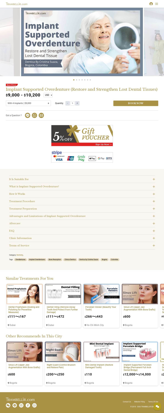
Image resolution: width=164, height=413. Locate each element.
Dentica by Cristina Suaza (88, 259)
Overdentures (20, 259)
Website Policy (139, 402)
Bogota (104, 259)
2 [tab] (76, 79)
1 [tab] (73, 79)
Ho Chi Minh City (95, 325)
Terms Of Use (153, 402)
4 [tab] (82, 79)
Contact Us (127, 402)
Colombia (114, 259)
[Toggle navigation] (156, 3)
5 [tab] (84, 79)
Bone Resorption (55, 259)
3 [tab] (79, 79)
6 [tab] (87, 79)
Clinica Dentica (70, 259)
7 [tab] (90, 79)
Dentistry (19, 255)
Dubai (13, 325)
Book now (135, 103)
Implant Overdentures (37, 259)
